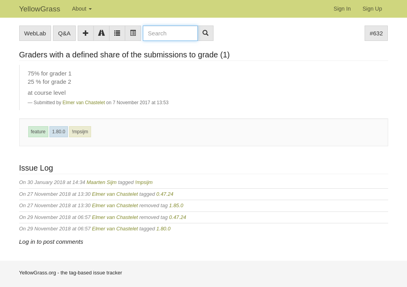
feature (38, 131)
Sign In (342, 9)
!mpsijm (80, 131)
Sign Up (372, 9)
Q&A (64, 33)
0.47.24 (164, 194)
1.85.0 (176, 205)
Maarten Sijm (102, 182)
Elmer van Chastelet (83, 102)
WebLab (35, 33)
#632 (376, 33)
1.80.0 (58, 131)
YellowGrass (39, 9)
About (81, 9)
